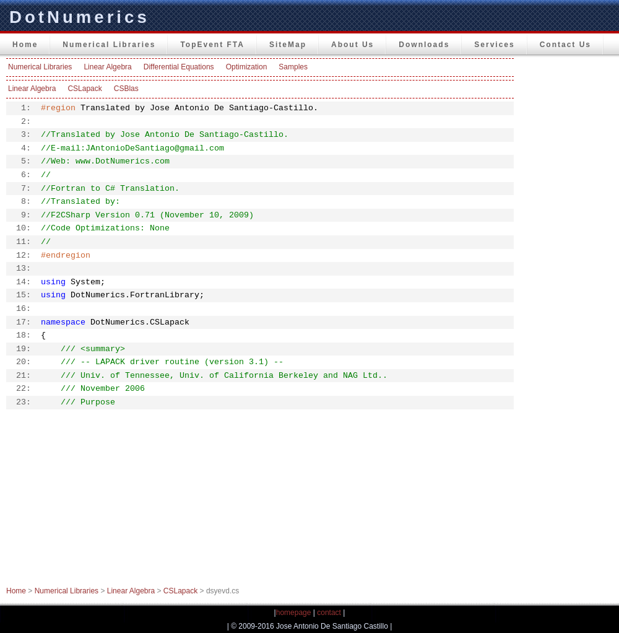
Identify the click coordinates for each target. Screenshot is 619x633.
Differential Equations (179, 67)
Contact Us (565, 44)
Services (494, 44)
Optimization (246, 67)
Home (25, 44)
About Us (352, 44)
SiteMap (287, 44)
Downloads (424, 44)
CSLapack (84, 88)
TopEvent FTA (212, 44)
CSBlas (126, 88)
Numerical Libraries (109, 44)
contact (329, 612)
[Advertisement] (569, 244)
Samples (293, 67)
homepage (293, 612)
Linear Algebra (107, 67)
